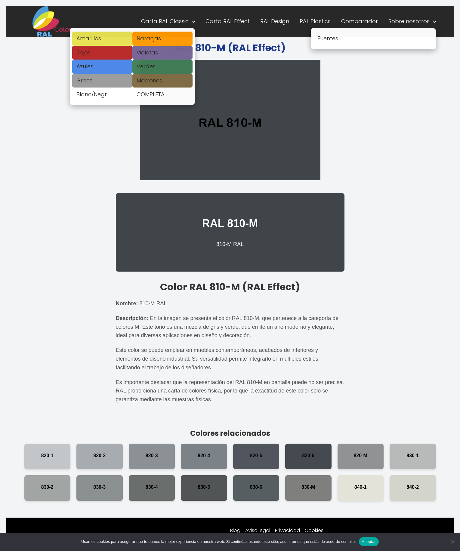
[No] (452, 542)
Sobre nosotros (409, 21)
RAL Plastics (315, 21)
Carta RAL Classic (165, 21)
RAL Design (274, 21)
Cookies (314, 530)
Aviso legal (257, 530)
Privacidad (287, 530)
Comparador (359, 21)
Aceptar (369, 541)
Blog (235, 530)
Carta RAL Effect (227, 21)
